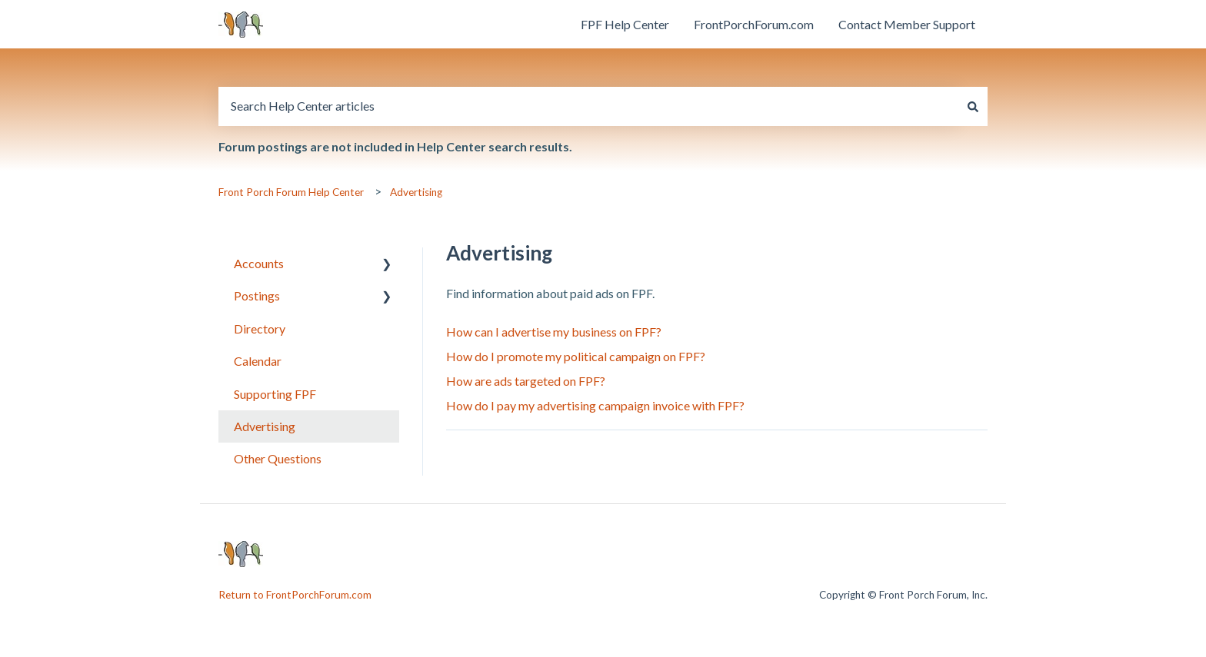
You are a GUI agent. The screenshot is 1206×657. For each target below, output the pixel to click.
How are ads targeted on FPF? (525, 380)
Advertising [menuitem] (264, 426)
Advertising (416, 192)
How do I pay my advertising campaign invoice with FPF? (595, 405)
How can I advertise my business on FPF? (553, 331)
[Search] (973, 106)
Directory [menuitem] (259, 328)
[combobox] (588, 106)
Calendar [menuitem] (258, 360)
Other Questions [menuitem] (277, 458)
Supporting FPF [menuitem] (275, 394)
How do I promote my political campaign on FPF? (575, 356)
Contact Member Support (906, 24)
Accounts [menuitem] (259, 263)
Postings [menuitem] (257, 295)
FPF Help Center (625, 24)
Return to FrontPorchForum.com (294, 595)
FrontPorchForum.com (754, 24)
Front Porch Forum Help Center (291, 192)
